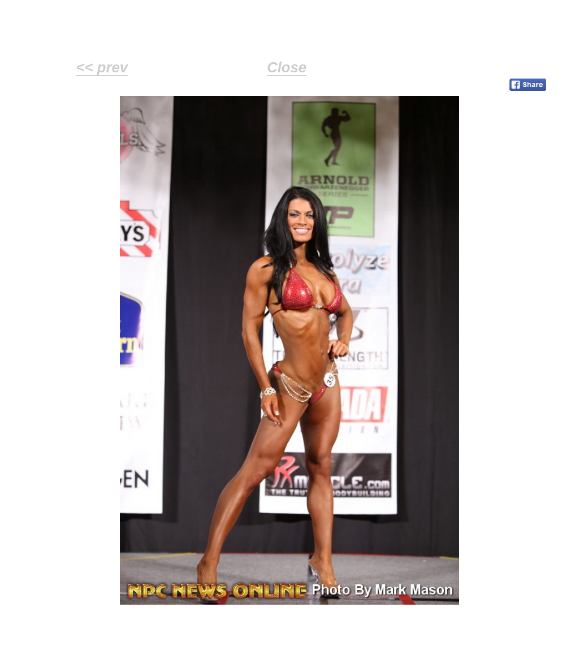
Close (286, 67)
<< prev (102, 67)
